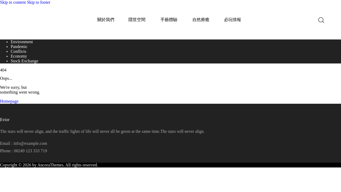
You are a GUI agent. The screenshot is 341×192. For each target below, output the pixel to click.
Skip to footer (38, 2)
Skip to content (13, 2)
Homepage (9, 101)
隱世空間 (136, 19)
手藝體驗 (168, 19)
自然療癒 (200, 19)
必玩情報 (232, 19)
